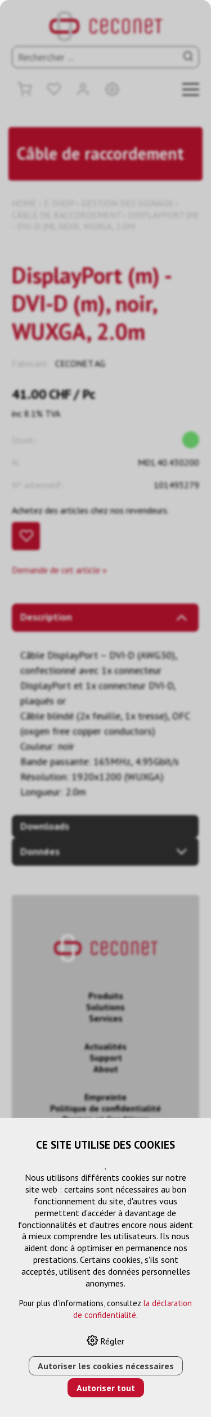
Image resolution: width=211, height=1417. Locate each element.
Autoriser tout (106, 1387)
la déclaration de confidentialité (132, 1309)
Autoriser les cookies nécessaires (106, 1365)
